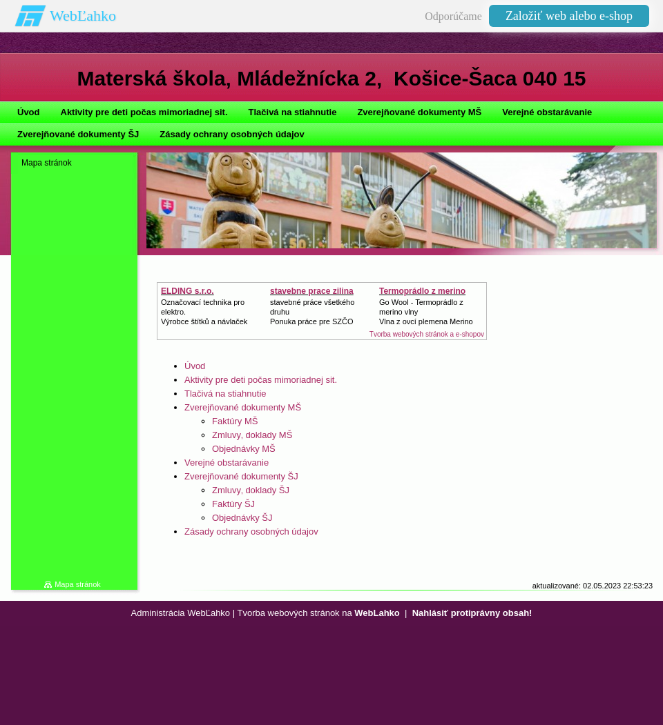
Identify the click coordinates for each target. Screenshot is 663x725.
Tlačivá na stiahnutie (225, 393)
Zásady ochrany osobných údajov (251, 531)
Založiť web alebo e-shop (569, 16)
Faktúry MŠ (235, 421)
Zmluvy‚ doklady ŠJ (250, 490)
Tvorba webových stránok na (318, 613)
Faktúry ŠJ (233, 504)
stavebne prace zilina (312, 291)
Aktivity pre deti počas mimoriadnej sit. (260, 380)
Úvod (194, 366)
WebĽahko (83, 15)
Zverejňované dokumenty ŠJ (241, 476)
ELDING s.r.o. (187, 291)
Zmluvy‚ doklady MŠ (252, 435)
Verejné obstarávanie (226, 462)
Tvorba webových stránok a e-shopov (426, 334)
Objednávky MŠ (244, 449)
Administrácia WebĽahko (181, 613)
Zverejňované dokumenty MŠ (242, 407)
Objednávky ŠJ (242, 518)
